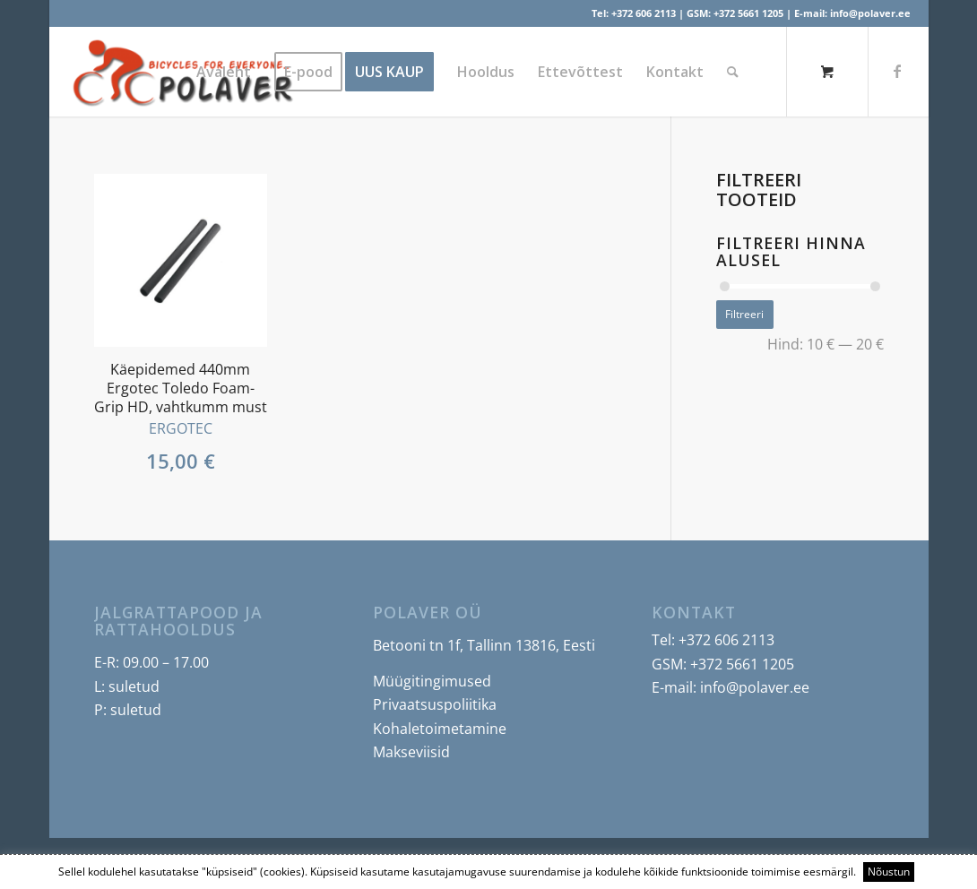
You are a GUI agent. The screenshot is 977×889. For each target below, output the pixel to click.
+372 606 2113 (643, 13)
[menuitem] (224, 72)
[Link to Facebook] (897, 70)
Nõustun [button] (889, 871)
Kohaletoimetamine (439, 728)
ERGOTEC (180, 428)
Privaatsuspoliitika (435, 704)
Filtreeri (744, 314)
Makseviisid (411, 752)
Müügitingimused (432, 681)
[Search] (732, 72)
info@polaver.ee (870, 13)
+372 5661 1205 (748, 13)
